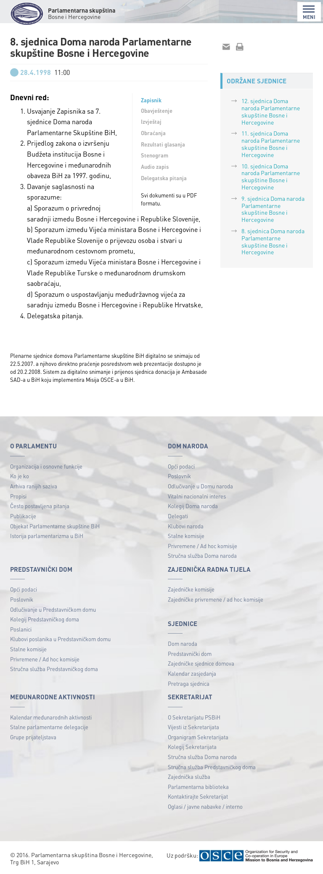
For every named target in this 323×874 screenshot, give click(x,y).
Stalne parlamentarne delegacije (49, 726)
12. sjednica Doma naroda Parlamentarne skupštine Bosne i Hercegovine (270, 111)
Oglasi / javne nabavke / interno (205, 806)
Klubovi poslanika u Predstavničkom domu (60, 638)
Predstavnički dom (190, 653)
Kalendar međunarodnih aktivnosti (51, 717)
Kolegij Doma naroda (193, 505)
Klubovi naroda (186, 526)
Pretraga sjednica (188, 683)
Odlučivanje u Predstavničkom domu (53, 609)
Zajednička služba (189, 776)
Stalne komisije (186, 535)
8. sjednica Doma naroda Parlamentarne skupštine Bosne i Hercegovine (272, 241)
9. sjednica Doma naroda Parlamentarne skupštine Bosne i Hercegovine (272, 209)
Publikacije (23, 516)
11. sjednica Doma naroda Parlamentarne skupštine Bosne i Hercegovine (270, 143)
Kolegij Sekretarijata (192, 746)
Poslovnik (179, 476)
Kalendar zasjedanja (192, 673)
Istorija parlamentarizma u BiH (46, 535)
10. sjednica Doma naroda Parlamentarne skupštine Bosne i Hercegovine (270, 176)
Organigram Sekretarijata (198, 737)
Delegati (178, 516)
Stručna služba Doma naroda (202, 555)
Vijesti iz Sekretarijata (193, 726)
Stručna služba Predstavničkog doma (54, 668)
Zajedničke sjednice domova (201, 663)
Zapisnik (151, 100)
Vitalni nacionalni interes (197, 496)
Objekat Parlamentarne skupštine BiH (55, 526)
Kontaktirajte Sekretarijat (198, 796)
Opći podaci (181, 466)
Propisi (18, 496)
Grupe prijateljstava (33, 737)
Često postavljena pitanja (39, 505)
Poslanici (21, 629)
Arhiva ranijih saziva (33, 486)
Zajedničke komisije (191, 589)
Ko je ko (19, 476)
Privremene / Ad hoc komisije (202, 545)
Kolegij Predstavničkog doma (44, 619)
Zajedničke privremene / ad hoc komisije (215, 599)
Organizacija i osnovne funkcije (46, 466)
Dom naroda (182, 643)
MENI (309, 12)
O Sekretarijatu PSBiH (194, 717)
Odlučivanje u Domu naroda (200, 486)
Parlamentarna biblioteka (198, 786)
